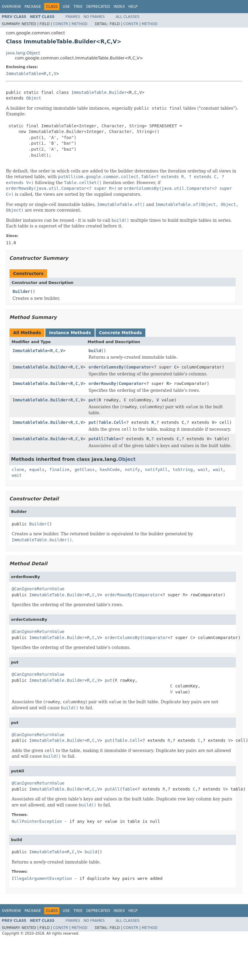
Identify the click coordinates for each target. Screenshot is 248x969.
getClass (85, 469)
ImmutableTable (23, 73)
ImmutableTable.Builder (99, 92)
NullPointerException (37, 821)
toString (183, 469)
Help (133, 6)
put (92, 400)
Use (66, 6)
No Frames (94, 17)
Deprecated (98, 6)
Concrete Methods (120, 332)
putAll (96, 438)
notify (132, 469)
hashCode (110, 469)
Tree (78, 6)
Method (79, 24)
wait (203, 469)
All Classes (127, 17)
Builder (21, 291)
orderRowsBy (102, 383)
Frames (73, 17)
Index (119, 6)
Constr (60, 24)
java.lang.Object (23, 53)
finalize (59, 469)
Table (112, 438)
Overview (11, 6)
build (95, 350)
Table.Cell (111, 422)
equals (36, 469)
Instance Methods (70, 332)
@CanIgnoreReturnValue (38, 588)
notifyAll (156, 469)
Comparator (138, 367)
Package (32, 6)
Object (33, 98)
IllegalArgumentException (42, 878)
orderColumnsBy (106, 367)
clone (18, 469)
